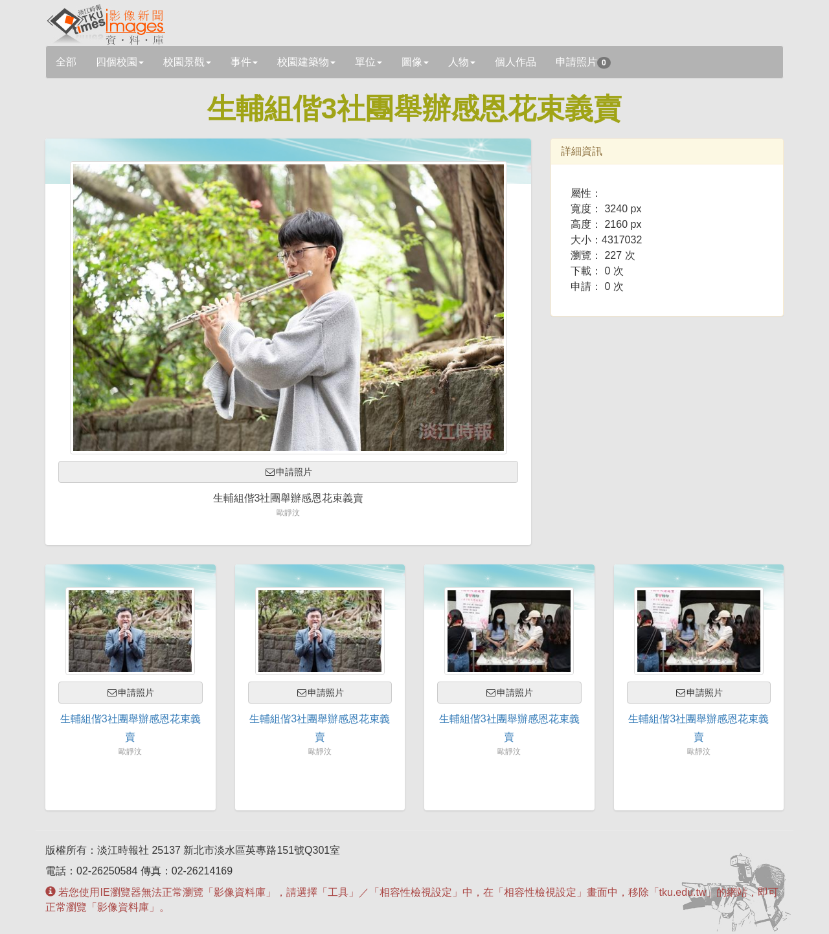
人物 (461, 61)
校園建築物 (306, 61)
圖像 (415, 61)
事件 (244, 61)
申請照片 (583, 62)
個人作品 (515, 61)
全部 (66, 61)
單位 (368, 61)
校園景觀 (187, 61)
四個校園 (120, 61)
